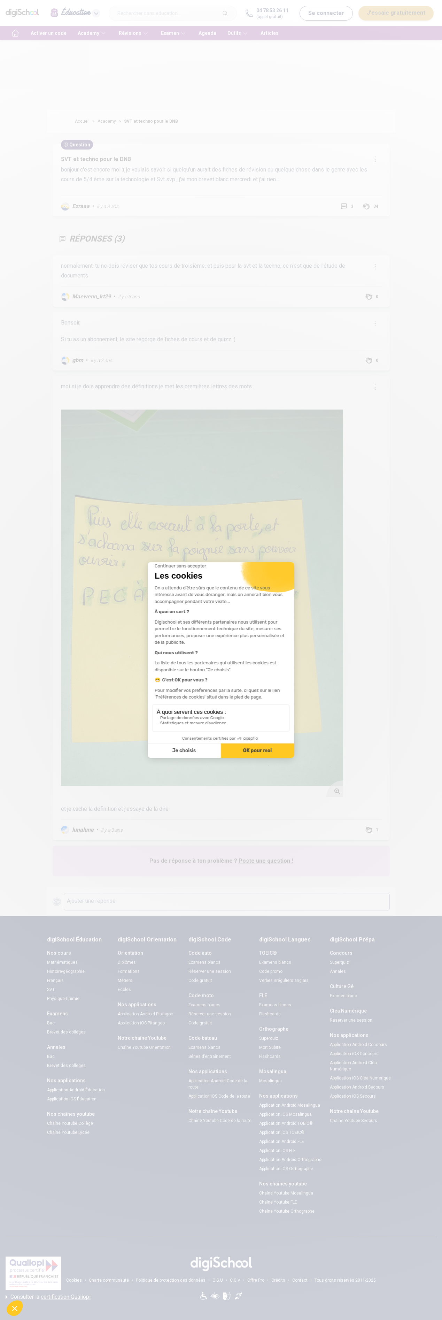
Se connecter (326, 13)
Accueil (82, 121)
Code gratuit (200, 980)
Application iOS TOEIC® (281, 1132)
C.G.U (217, 1280)
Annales (338, 971)
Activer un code (49, 33)
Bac (51, 1023)
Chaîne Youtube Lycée (68, 1132)
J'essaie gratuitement (396, 12)
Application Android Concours (358, 1044)
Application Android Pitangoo (145, 1014)
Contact (300, 1280)
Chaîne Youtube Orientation (144, 1047)
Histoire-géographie (66, 971)
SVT (51, 989)
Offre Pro (255, 1280)
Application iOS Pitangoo (141, 1023)
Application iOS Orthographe (286, 1168)
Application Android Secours (357, 1087)
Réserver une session (209, 971)
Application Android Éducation (76, 1090)
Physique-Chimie (63, 998)
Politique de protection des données (171, 1280)
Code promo (270, 971)
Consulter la (48, 1297)
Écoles (124, 989)
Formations (129, 971)
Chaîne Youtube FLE (278, 1202)
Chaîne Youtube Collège (70, 1123)
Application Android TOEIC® (286, 1123)
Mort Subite (270, 1047)
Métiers (125, 980)
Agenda (207, 33)
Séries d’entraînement (209, 1056)
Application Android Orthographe (290, 1159)
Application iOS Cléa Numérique (360, 1078)
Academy (107, 121)
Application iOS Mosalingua (285, 1114)
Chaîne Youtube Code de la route (219, 1120)
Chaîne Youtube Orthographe (287, 1211)
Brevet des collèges (66, 1032)
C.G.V (235, 1280)
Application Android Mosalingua (289, 1105)
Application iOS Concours (354, 1053)
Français (55, 980)
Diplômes (127, 962)
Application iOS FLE (277, 1150)
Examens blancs (204, 962)
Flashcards (270, 1014)
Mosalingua (270, 1080)
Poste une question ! (266, 860)
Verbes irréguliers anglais (284, 980)
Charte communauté (109, 1280)
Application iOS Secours (353, 1096)
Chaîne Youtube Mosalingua (286, 1193)
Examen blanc (343, 995)
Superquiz (268, 1038)
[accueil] (15, 33)
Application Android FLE (281, 1141)
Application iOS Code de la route (219, 1096)
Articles (270, 33)
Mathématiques (62, 962)
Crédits (278, 1280)
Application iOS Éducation (71, 1099)
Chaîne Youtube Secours (353, 1120)
